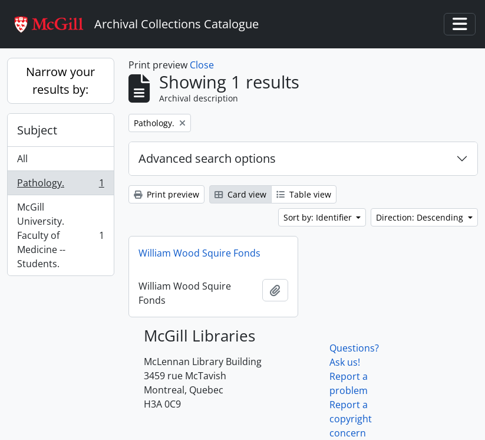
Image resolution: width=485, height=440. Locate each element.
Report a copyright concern (350, 418)
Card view (240, 194)
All (22, 158)
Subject (37, 130)
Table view (303, 194)
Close (202, 64)
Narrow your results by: (60, 80)
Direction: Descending (421, 217)
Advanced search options (207, 158)
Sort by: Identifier (318, 217)
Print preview (166, 194)
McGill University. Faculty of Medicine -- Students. (60, 235)
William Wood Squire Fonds (199, 253)
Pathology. (60, 185)
